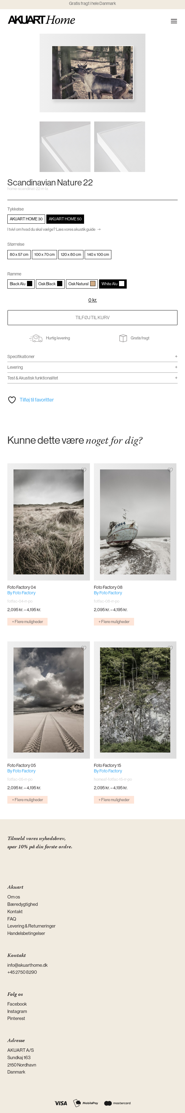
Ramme (14, 273)
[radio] (26, 219)
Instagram (17, 1011)
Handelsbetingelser (26, 933)
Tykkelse (15, 209)
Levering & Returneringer (31, 925)
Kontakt (15, 911)
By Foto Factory (21, 592)
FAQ (11, 918)
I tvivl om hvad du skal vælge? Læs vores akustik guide (51, 229)
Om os (13, 896)
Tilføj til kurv (92, 317)
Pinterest (16, 1018)
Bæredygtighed (22, 904)
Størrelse (15, 244)
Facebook (17, 1004)
